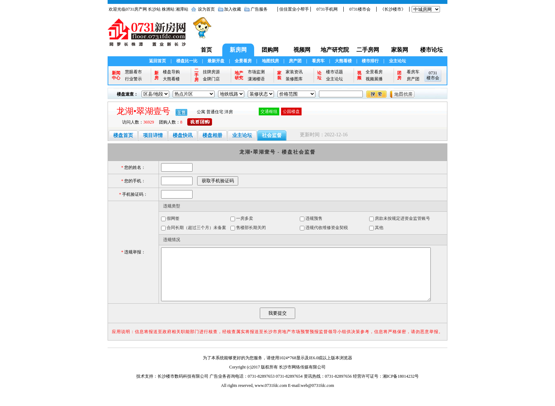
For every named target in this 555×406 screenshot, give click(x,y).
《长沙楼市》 (393, 9)
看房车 (318, 60)
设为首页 (206, 9)
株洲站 (168, 9)
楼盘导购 (171, 71)
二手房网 (367, 50)
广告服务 (259, 9)
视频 (359, 75)
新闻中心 (116, 75)
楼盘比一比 (187, 60)
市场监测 (256, 71)
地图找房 (270, 60)
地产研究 (239, 75)
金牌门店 (211, 78)
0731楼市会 (360, 9)
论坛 (319, 75)
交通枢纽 (269, 111)
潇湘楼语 (256, 78)
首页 (206, 50)
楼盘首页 (123, 135)
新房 (156, 75)
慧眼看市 (133, 71)
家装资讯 (294, 71)
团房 (399, 75)
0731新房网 (149, 35)
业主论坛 (397, 60)
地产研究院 (335, 50)
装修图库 (294, 78)
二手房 (196, 75)
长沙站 (154, 9)
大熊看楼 (343, 60)
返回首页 (157, 60)
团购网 (270, 50)
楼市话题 (334, 71)
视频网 (301, 50)
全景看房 (243, 60)
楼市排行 (370, 60)
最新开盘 (215, 60)
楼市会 (433, 77)
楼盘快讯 (183, 135)
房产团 (295, 60)
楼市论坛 (431, 50)
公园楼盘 (291, 111)
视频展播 (374, 78)
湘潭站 (182, 9)
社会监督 (272, 135)
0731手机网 (327, 9)
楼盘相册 (212, 135)
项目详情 (153, 135)
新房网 (238, 50)
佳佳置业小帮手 (294, 9)
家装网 (399, 50)
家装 (279, 75)
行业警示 (133, 78)
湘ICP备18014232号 (401, 386)
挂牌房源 (211, 71)
